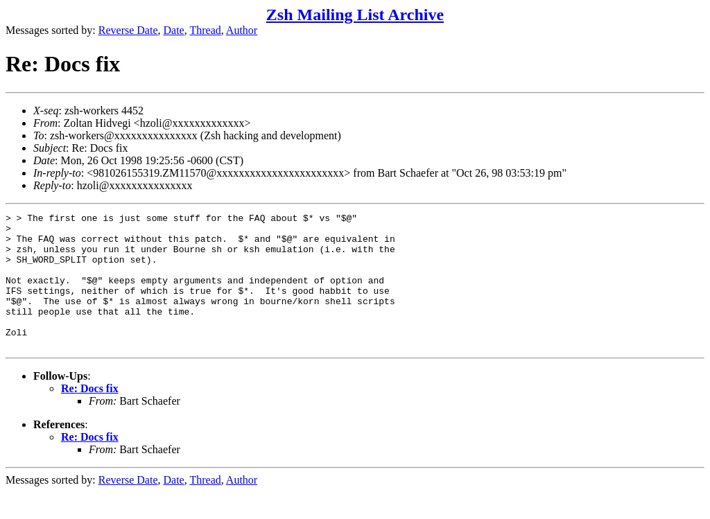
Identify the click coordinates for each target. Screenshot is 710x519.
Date (174, 30)
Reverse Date (128, 30)
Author (241, 30)
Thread (204, 30)
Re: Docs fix (90, 415)
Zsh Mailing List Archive (355, 15)
